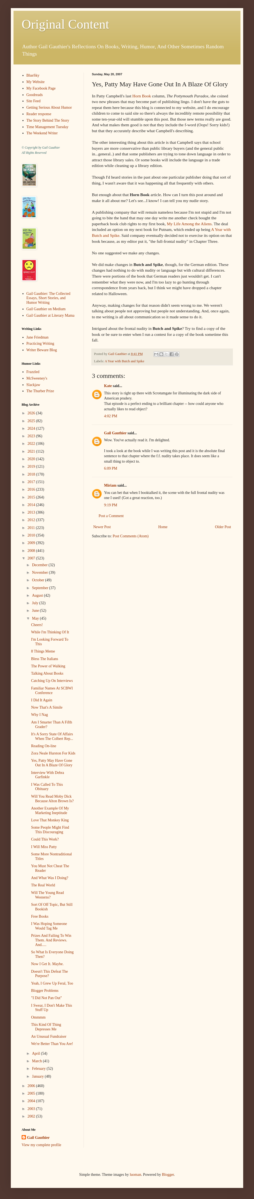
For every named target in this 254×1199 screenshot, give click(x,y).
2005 (32, 1093)
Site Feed (33, 101)
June (36, 611)
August (38, 595)
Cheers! (37, 625)
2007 (32, 558)
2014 (32, 505)
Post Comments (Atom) (131, 536)
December (40, 565)
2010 (32, 535)
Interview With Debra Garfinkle (47, 775)
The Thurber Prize (40, 391)
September (40, 588)
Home (163, 527)
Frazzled (32, 372)
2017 (32, 482)
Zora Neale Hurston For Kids (53, 753)
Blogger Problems (45, 991)
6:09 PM (110, 468)
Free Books (39, 916)
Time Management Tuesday (47, 127)
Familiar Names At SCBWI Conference (52, 690)
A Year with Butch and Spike (124, 361)
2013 (32, 512)
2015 (32, 497)
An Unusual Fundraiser (48, 1036)
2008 (32, 551)
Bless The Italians (44, 659)
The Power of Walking (48, 666)
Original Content (65, 24)
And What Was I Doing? (49, 878)
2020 (32, 459)
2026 (32, 413)
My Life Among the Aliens (189, 223)
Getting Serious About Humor (49, 107)
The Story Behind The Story (47, 120)
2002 (32, 1116)
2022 (32, 444)
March (37, 1061)
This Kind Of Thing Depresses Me (46, 1027)
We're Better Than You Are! (52, 1044)
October (38, 580)
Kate (108, 386)
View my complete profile (41, 1145)
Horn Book (141, 96)
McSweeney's (36, 378)
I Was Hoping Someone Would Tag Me (49, 926)
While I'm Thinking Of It (50, 632)
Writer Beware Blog (41, 350)
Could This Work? (45, 839)
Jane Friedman (37, 337)
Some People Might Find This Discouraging (50, 829)
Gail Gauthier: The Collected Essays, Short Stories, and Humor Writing (48, 298)
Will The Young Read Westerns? (47, 895)
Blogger (168, 1175)
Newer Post (102, 527)
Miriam (110, 485)
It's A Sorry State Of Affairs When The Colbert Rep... (52, 736)
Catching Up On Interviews (52, 681)
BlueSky (32, 75)
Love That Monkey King (50, 820)
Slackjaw (33, 385)
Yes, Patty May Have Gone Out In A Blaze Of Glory (51, 763)
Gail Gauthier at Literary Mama (50, 315)
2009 (32, 543)
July (35, 603)
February (39, 1069)
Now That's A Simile (46, 707)
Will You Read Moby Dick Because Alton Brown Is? (52, 798)
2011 (32, 528)
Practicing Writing (40, 343)
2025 (32, 421)
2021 (32, 451)
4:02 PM (110, 416)
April (36, 1053)
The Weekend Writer (42, 133)
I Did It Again (41, 700)
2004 (32, 1101)
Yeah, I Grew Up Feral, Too (52, 983)
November (40, 573)
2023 (32, 436)
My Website (35, 82)
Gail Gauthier (115, 433)
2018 (32, 474)
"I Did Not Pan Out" (46, 998)
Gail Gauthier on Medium (46, 309)
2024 (32, 428)
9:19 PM (110, 505)
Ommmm (38, 1017)
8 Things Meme (43, 651)
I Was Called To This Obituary (47, 787)
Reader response (38, 114)
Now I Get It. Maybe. (47, 964)
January (38, 1076)
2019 (32, 466)
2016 (32, 489)
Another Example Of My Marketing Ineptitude (50, 810)
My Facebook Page (41, 88)
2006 (32, 1086)
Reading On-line (43, 746)
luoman (135, 1175)
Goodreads (34, 95)
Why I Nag (39, 715)
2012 (32, 520)
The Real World (43, 885)
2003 (32, 1109)
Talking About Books (47, 673)
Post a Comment (111, 516)
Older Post (223, 527)
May (36, 618)
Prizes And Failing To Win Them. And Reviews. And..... (51, 940)
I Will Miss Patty (44, 847)
